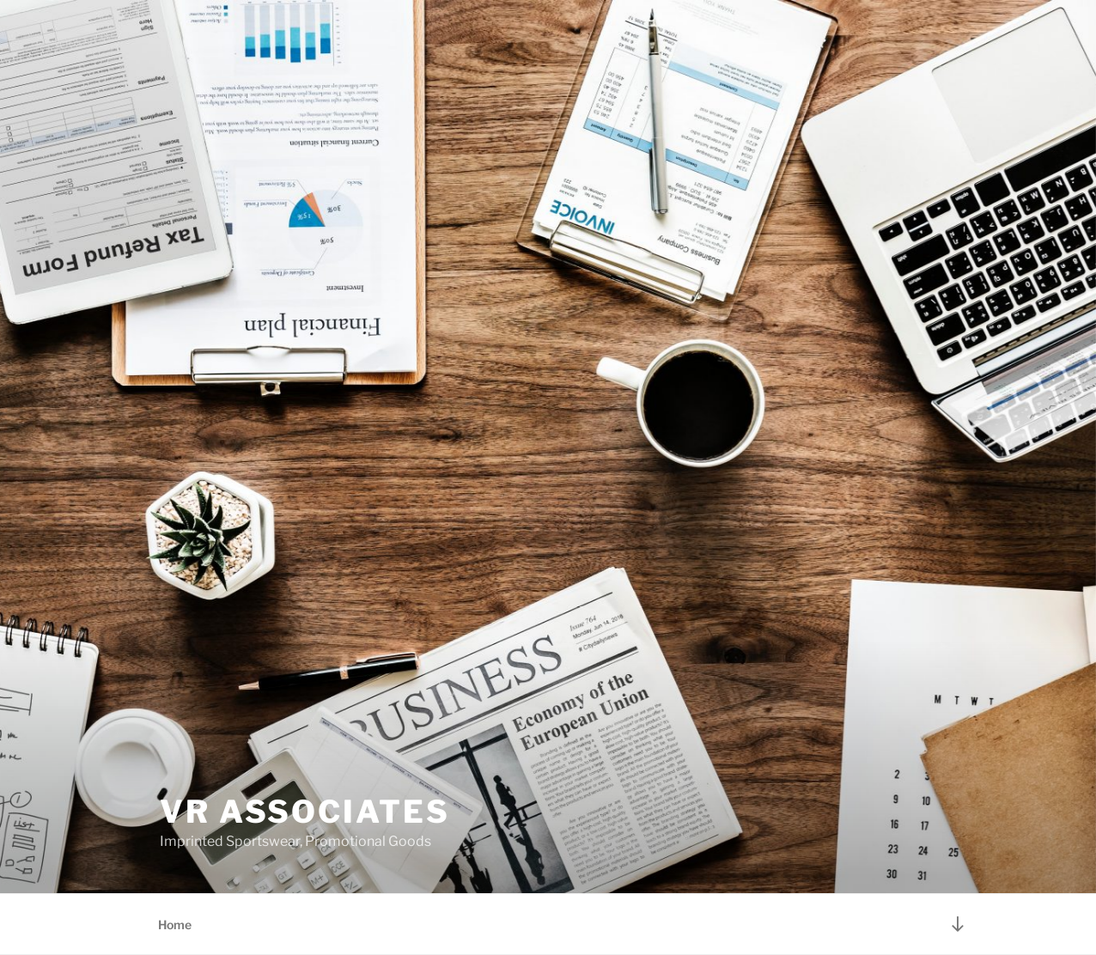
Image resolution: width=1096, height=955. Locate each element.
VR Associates (304, 811)
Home (175, 924)
